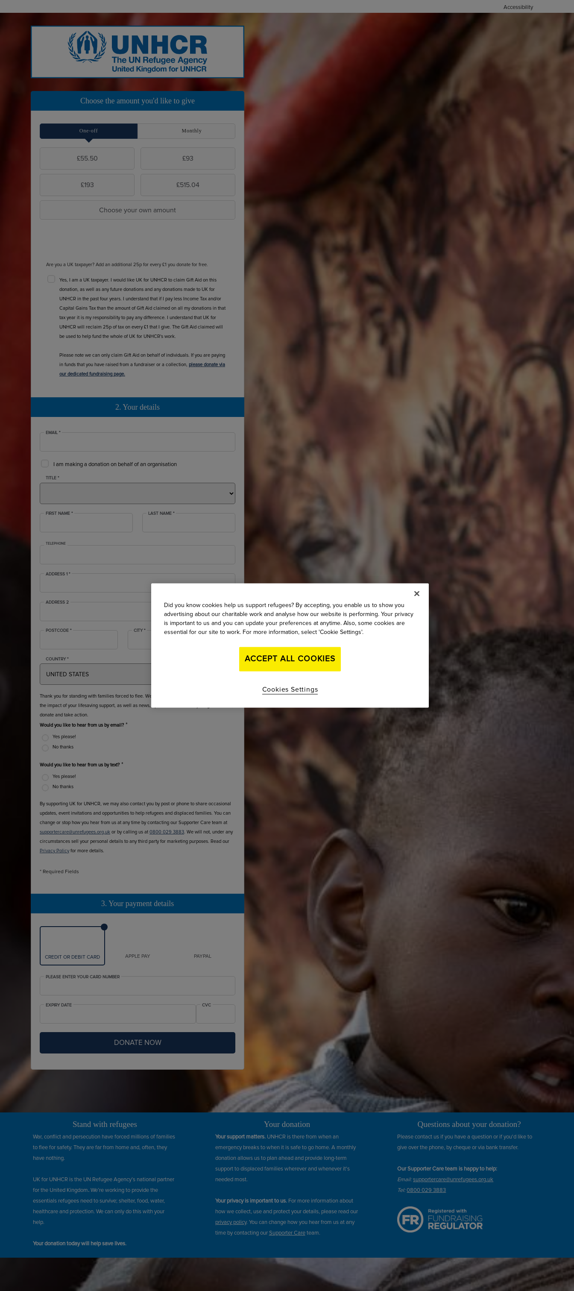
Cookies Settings (290, 689)
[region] (290, 646)
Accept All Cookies (290, 659)
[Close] (416, 593)
